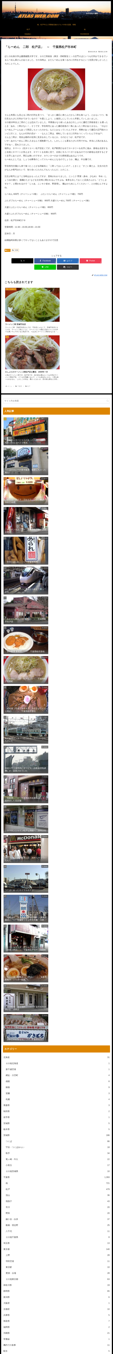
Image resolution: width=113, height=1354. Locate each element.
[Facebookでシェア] (30, 260)
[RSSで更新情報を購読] (61, 1326)
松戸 (7, 250)
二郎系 (15, 250)
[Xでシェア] (13, 260)
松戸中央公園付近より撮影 (44, 1350)
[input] (56, 336)
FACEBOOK (66, 1347)
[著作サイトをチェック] (51, 1326)
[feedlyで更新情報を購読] (56, 1326)
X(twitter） (55, 1347)
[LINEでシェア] (82, 260)
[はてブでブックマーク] (47, 260)
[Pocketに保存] (65, 260)
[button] (100, 260)
